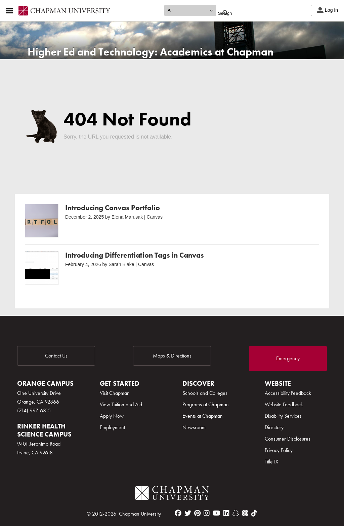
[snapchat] (235, 513)
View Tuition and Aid (121, 404)
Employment (112, 427)
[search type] (190, 10)
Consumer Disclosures (287, 438)
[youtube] (216, 513)
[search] (257, 13)
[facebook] (178, 513)
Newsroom (194, 427)
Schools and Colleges (204, 393)
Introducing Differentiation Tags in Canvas (134, 255)
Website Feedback (284, 404)
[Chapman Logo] (172, 494)
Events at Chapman (202, 415)
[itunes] (245, 513)
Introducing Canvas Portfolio (112, 208)
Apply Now (112, 415)
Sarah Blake (121, 264)
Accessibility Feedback (288, 393)
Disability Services (283, 415)
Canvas (155, 217)
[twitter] (187, 513)
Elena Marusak (127, 217)
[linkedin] (226, 513)
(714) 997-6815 (34, 410)
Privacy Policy (279, 450)
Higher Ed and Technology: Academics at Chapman (150, 52)
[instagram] (207, 513)
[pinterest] (197, 513)
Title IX (271, 461)
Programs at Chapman (205, 404)
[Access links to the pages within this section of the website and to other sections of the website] (11, 11)
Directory (274, 427)
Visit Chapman (115, 393)
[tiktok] (254, 513)
